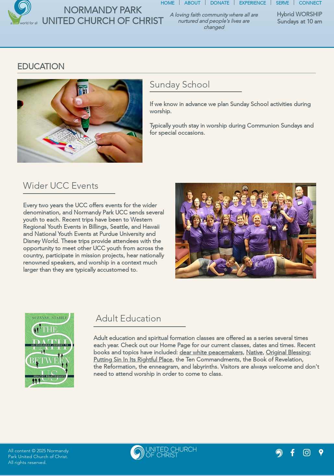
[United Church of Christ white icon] (278, 452)
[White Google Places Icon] (321, 452)
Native (254, 352)
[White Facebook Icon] (292, 452)
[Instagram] (307, 452)
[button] (192, 2)
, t (175, 359)
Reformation (119, 366)
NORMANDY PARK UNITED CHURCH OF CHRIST (102, 15)
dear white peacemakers (211, 352)
